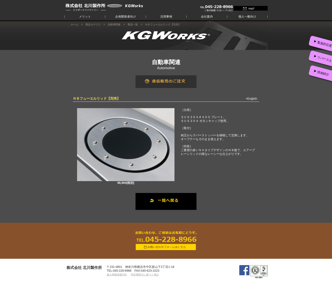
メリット (85, 16)
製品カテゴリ (93, 24)
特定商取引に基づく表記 (145, 274)
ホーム (74, 24)
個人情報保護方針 (117, 274)
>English (251, 98)
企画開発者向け (125, 16)
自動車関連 (114, 24)
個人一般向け (247, 16)
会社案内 (207, 16)
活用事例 (166, 16)
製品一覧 (133, 24)
